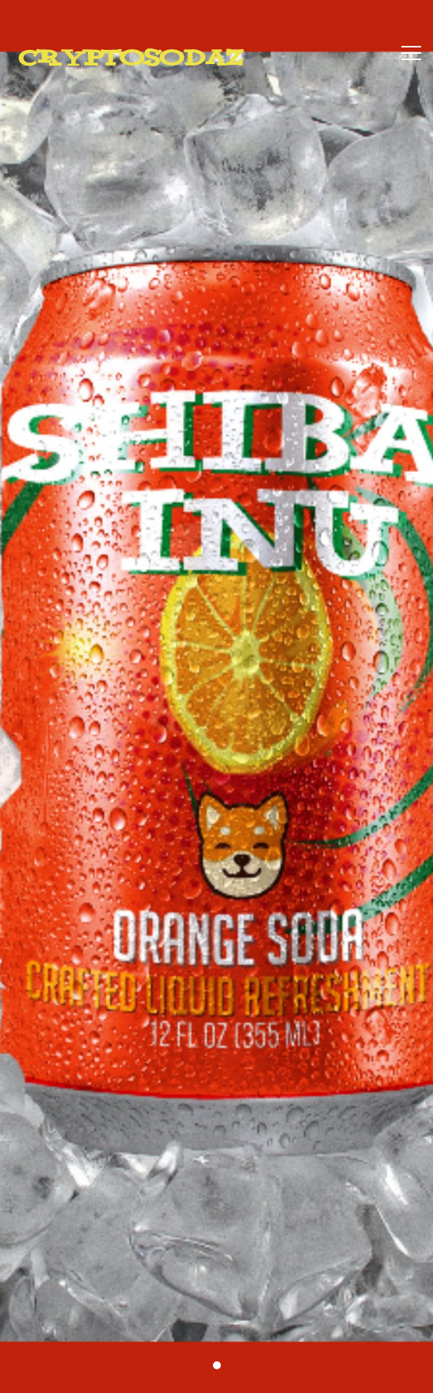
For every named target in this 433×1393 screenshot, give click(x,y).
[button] (217, 1365)
